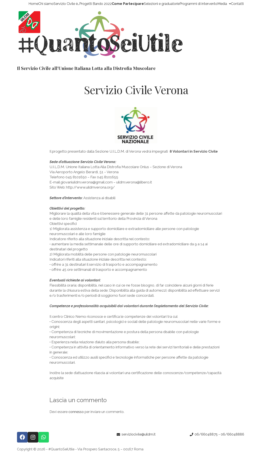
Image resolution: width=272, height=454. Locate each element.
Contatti (237, 4)
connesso (76, 412)
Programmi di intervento (198, 4)
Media (224, 4)
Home (33, 4)
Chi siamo (46, 4)
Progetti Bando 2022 (95, 4)
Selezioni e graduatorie (162, 4)
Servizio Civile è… (66, 4)
